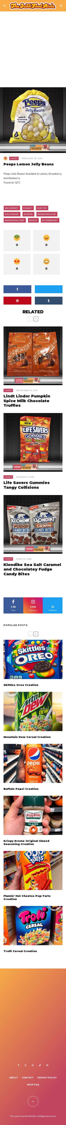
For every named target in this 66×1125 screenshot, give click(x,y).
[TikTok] (40, 1065)
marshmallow (47, 214)
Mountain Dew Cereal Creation (27, 737)
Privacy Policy (47, 1077)
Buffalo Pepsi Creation (21, 789)
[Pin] (17, 301)
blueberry (12, 208)
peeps (33, 220)
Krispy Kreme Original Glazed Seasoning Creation (26, 845)
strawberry (50, 220)
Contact (27, 1077)
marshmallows (15, 220)
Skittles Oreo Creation (21, 685)
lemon (29, 214)
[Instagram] (32, 1065)
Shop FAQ (33, 1084)
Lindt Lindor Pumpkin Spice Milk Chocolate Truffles (27, 401)
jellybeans (12, 214)
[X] (25, 1065)
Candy (14, 158)
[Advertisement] (33, 51)
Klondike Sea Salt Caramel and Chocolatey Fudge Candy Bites (32, 569)
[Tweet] (49, 289)
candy (28, 208)
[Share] (17, 289)
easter (42, 208)
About (13, 1077)
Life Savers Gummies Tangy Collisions (27, 485)
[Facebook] (18, 1065)
